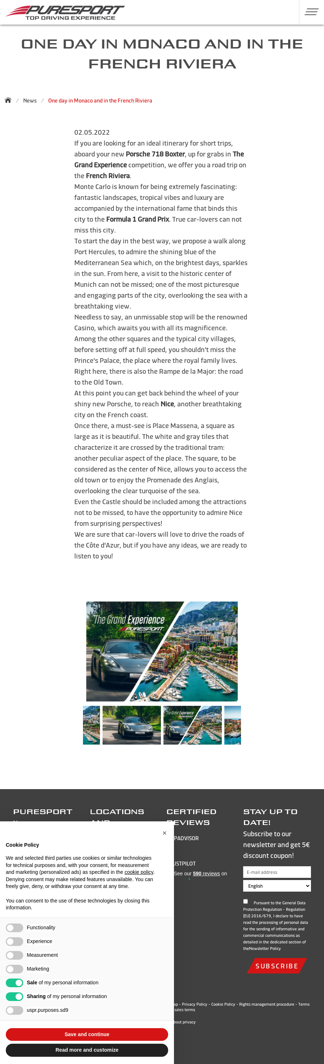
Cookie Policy (223, 1004)
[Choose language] (277, 886)
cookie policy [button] (139, 872)
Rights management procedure (266, 1004)
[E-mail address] (277, 872)
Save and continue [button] (87, 1034)
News (30, 100)
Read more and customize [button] (87, 1050)
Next (251, 729)
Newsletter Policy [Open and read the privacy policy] (265, 948)
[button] (309, 11)
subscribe (277, 966)
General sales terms (177, 1010)
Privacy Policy (194, 1004)
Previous (72, 729)
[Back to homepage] (10, 100)
